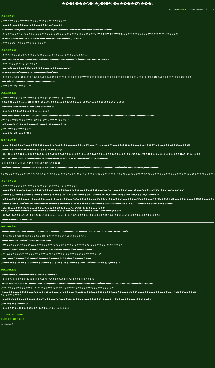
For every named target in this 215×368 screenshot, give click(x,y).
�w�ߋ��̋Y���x (14, 315)
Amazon (181, 9)
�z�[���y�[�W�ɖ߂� (12, 319)
